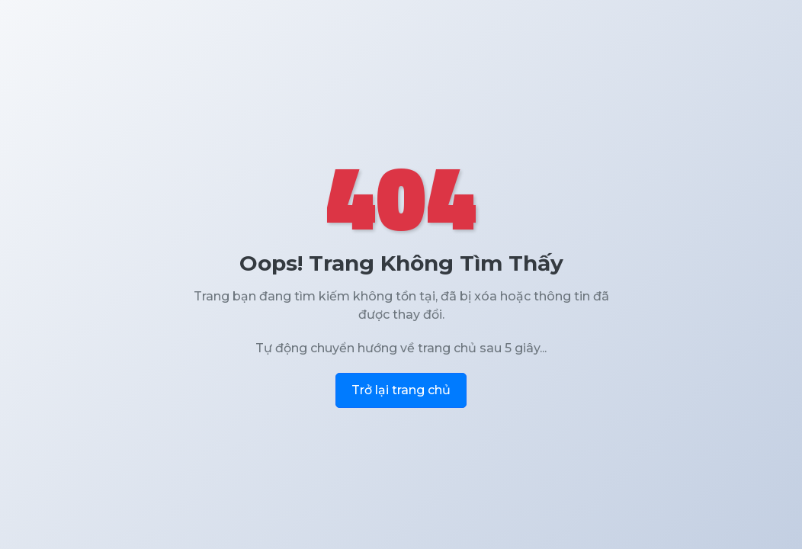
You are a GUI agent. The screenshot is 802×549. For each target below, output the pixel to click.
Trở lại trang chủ (401, 390)
